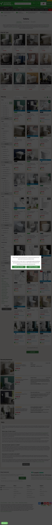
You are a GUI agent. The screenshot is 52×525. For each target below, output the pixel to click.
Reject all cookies (18, 266)
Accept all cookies (33, 266)
